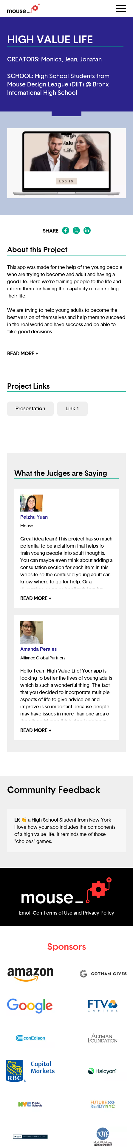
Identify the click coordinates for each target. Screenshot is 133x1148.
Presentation (30, 408)
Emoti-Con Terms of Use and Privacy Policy (66, 913)
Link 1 (72, 408)
